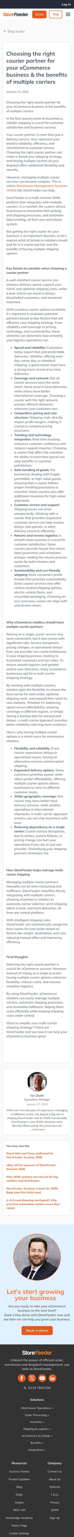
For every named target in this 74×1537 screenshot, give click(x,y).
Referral (55, 1487)
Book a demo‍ (37, 1330)
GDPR (55, 1510)
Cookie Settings (19, 1533)
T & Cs (55, 1494)
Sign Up (55, 1518)
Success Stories (19, 1471)
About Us (55, 1479)
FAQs (19, 1494)
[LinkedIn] (52, 1378)
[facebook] (22, 1378)
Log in (66, 4)
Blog (19, 1487)
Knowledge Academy (19, 1518)
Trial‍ (55, 14)
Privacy (54, 1502)
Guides (19, 1502)
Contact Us (55, 1471)
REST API (19, 1510)
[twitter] (32, 1378)
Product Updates (19, 1479)
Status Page (19, 1525)
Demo (39, 14)
